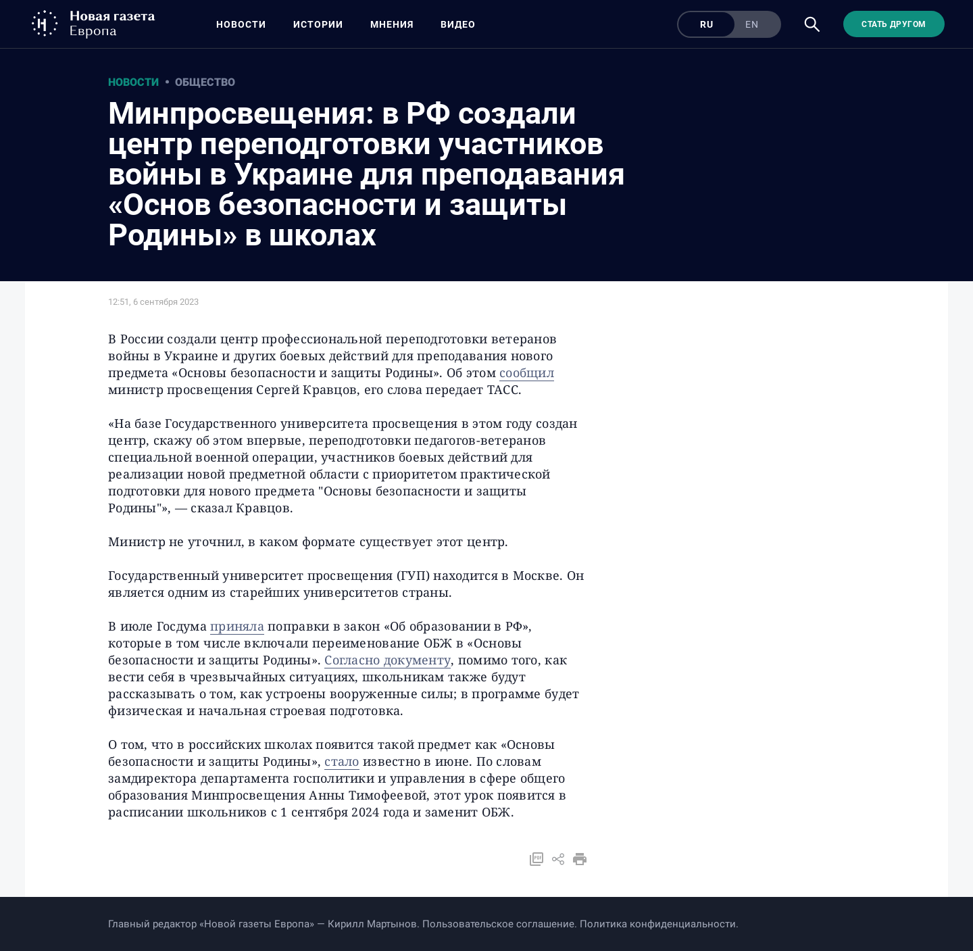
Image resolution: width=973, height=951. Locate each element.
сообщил (526, 372)
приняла (237, 626)
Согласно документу (387, 660)
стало (341, 761)
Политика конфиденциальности (658, 924)
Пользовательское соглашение (498, 924)
